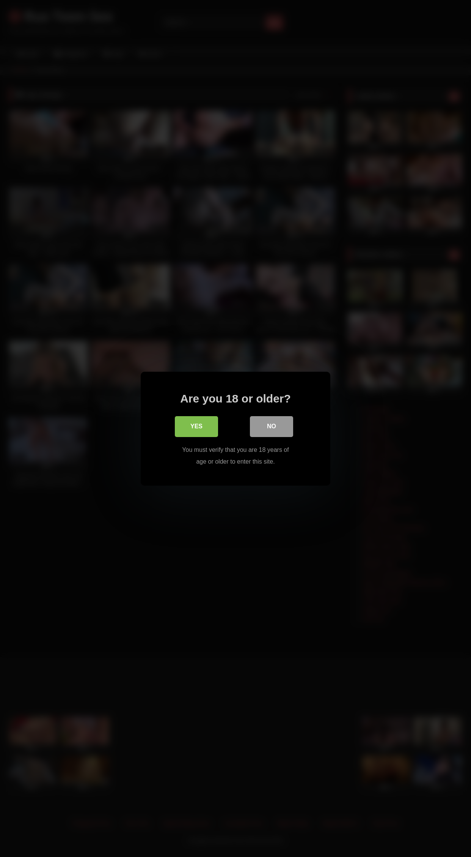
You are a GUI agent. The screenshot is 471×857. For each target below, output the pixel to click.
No (271, 426)
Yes (196, 426)
